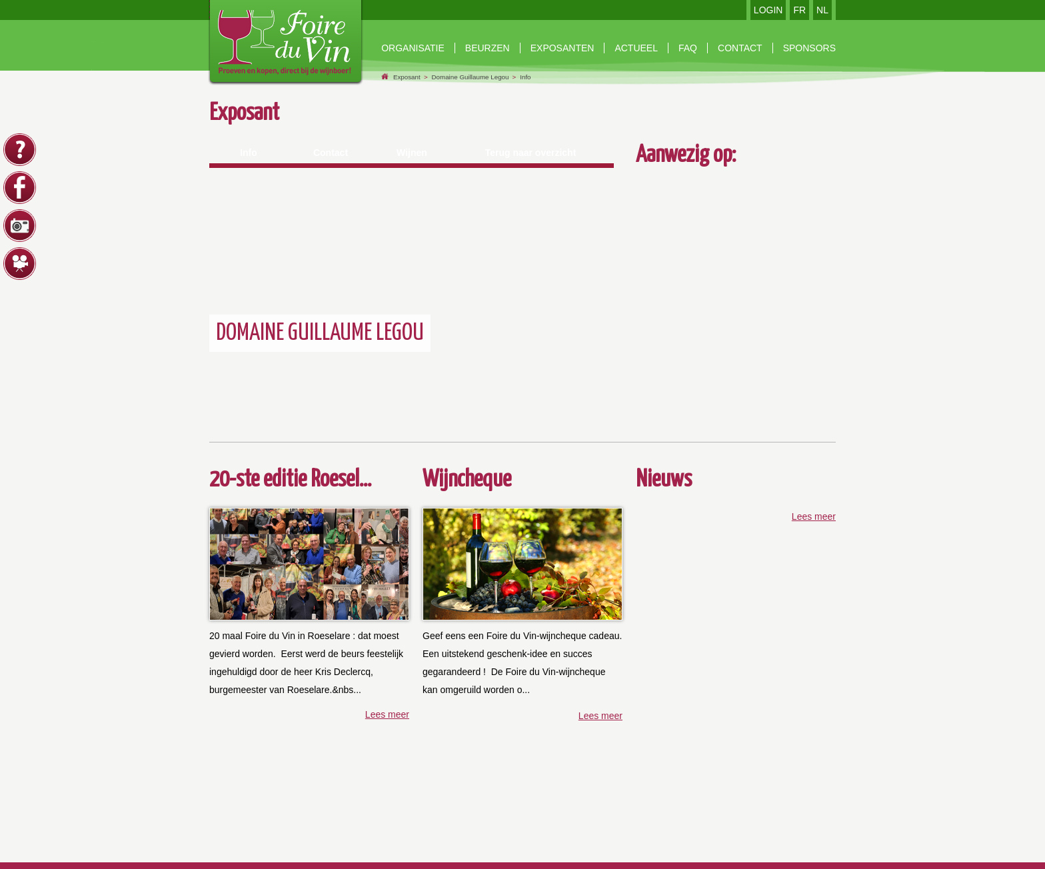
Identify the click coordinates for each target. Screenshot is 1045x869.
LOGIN (768, 10)
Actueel (636, 48)
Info (525, 77)
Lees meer (387, 714)
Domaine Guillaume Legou (470, 77)
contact (740, 48)
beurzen (487, 48)
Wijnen (412, 152)
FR (799, 10)
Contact (330, 152)
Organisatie (413, 48)
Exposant (407, 77)
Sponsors (809, 48)
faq (687, 48)
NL (822, 10)
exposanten (562, 48)
